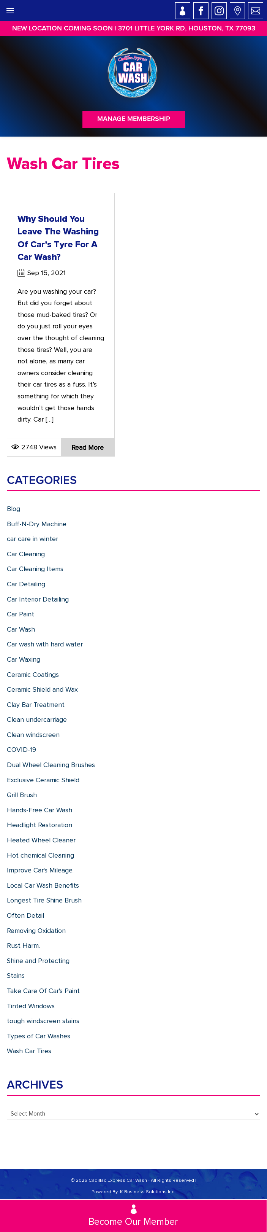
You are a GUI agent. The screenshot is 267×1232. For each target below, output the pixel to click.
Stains (16, 975)
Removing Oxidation (36, 930)
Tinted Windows (31, 1006)
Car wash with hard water (45, 644)
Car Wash (21, 629)
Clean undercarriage (37, 719)
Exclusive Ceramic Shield (43, 780)
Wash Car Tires (29, 1051)
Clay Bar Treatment (36, 704)
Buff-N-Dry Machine (36, 524)
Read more (87, 447)
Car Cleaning (26, 554)
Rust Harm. (23, 945)
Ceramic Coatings (33, 674)
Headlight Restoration (39, 825)
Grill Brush (22, 795)
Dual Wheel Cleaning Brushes (51, 765)
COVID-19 (21, 749)
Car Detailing (26, 584)
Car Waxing (23, 659)
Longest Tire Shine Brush (44, 900)
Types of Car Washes (38, 1036)
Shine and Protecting (38, 961)
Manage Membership (133, 119)
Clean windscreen (33, 735)
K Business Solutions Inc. (147, 1192)
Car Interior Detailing (38, 599)
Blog (13, 509)
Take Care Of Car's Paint (43, 991)
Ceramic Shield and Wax (42, 689)
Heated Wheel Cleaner (41, 840)
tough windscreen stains (43, 1021)
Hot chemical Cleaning (40, 855)
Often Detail (25, 915)
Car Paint (20, 614)
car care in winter (32, 539)
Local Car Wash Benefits (43, 885)
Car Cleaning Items (35, 569)
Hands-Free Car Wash (39, 810)
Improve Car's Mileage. (40, 870)
